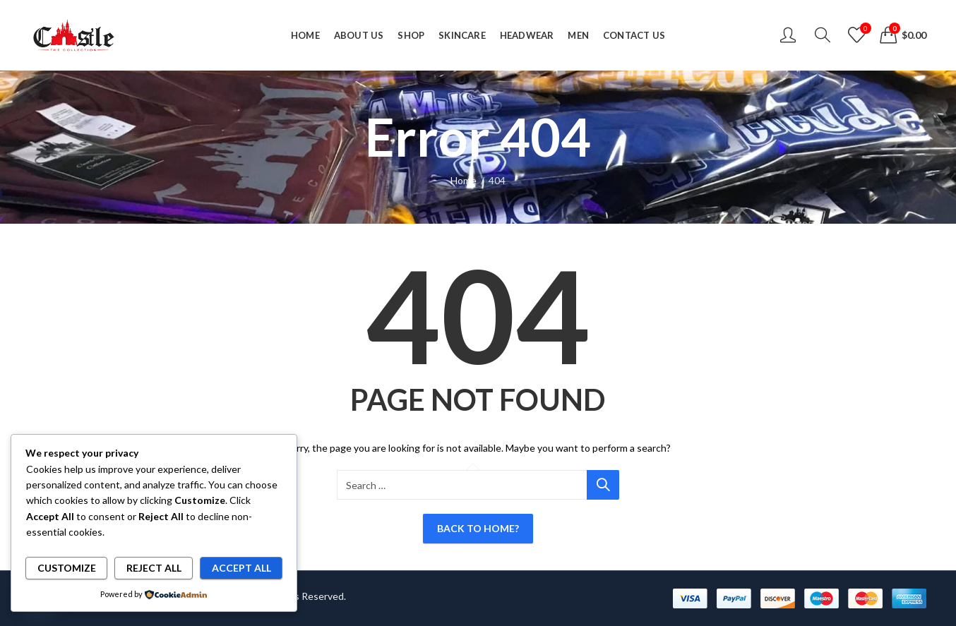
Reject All (153, 568)
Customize (66, 568)
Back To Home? (478, 528)
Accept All (241, 568)
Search (603, 485)
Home (463, 180)
